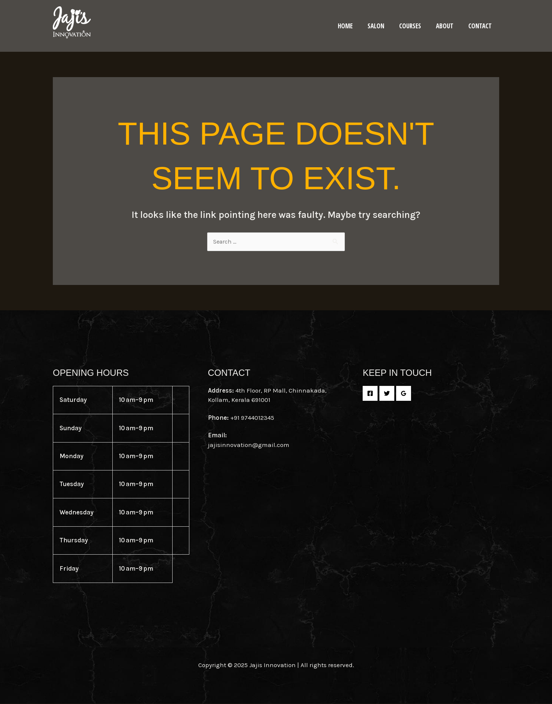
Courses (416, 26)
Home (355, 26)
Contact (481, 26)
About (448, 26)
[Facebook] (370, 393)
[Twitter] (386, 393)
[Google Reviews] (403, 393)
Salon (383, 26)
